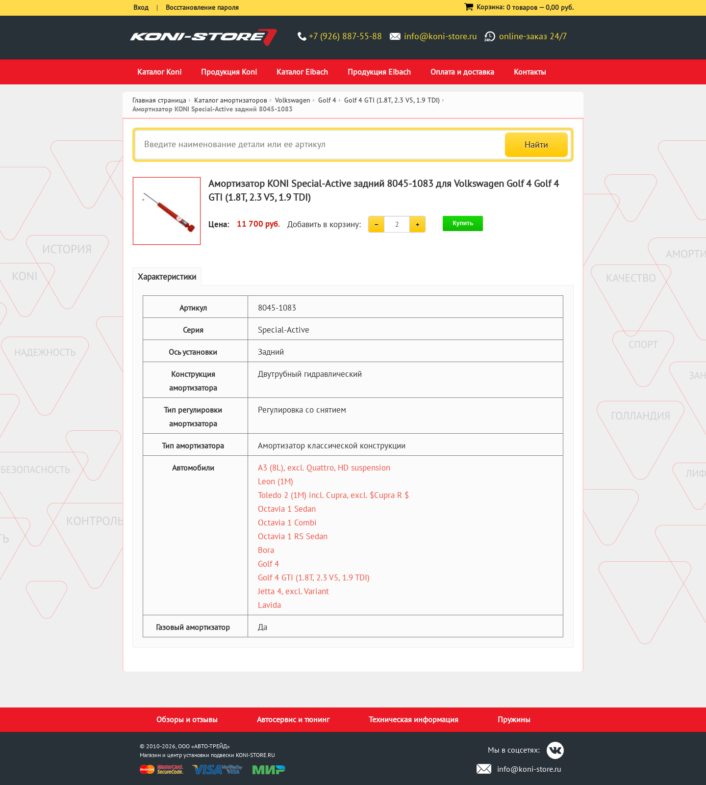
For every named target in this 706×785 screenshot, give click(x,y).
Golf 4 (268, 563)
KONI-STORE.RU (255, 755)
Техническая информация (413, 719)
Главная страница (159, 100)
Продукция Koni (229, 72)
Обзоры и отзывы (187, 719)
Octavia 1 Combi (287, 522)
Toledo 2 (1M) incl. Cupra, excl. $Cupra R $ (333, 495)
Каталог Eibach (302, 72)
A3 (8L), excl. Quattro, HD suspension (324, 467)
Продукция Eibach (379, 72)
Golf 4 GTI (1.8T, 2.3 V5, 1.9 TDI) (314, 577)
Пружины (514, 719)
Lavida (269, 605)
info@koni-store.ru (440, 36)
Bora (266, 550)
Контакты (530, 72)
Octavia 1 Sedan (287, 508)
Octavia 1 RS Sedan (293, 536)
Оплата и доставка (462, 72)
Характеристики (167, 276)
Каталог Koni (159, 72)
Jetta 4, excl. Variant (293, 591)
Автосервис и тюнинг (293, 719)
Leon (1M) (275, 481)
